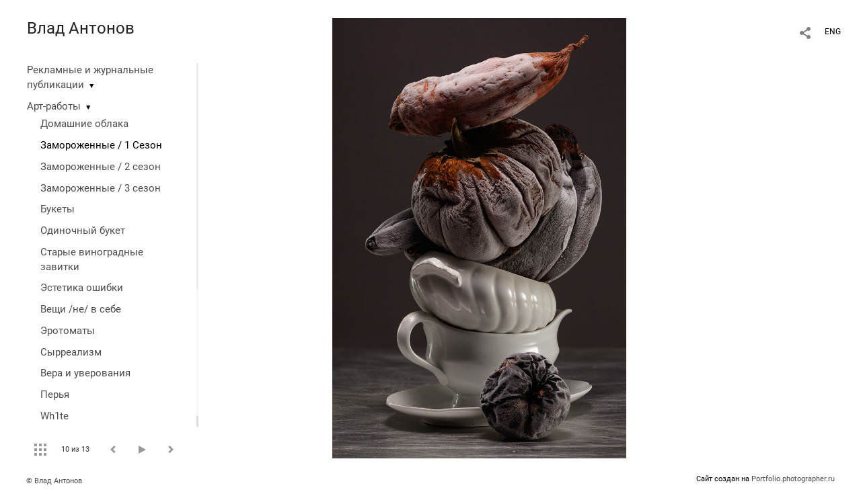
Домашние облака (84, 124)
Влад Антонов (81, 28)
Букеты (57, 209)
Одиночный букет (82, 230)
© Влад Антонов (54, 481)
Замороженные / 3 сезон (100, 188)
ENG (833, 31)
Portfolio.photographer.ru (793, 479)
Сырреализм (71, 352)
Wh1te (54, 416)
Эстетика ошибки (81, 288)
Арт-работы (54, 106)
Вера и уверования (85, 373)
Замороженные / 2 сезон (100, 167)
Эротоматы (67, 331)
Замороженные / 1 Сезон (101, 145)
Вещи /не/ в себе (80, 309)
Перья (54, 394)
